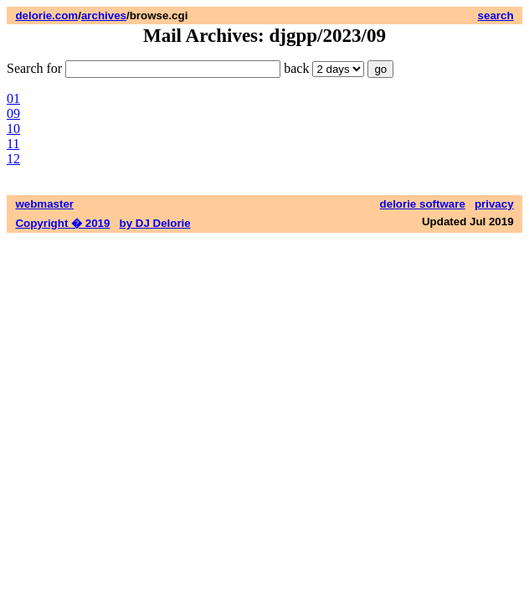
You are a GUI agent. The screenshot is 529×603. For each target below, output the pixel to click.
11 (13, 144)
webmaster (44, 204)
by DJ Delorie (155, 223)
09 (13, 113)
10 (13, 128)
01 (13, 98)
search (496, 15)
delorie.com (46, 15)
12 (13, 159)
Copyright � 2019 (62, 223)
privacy (494, 204)
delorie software (422, 204)
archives (103, 15)
